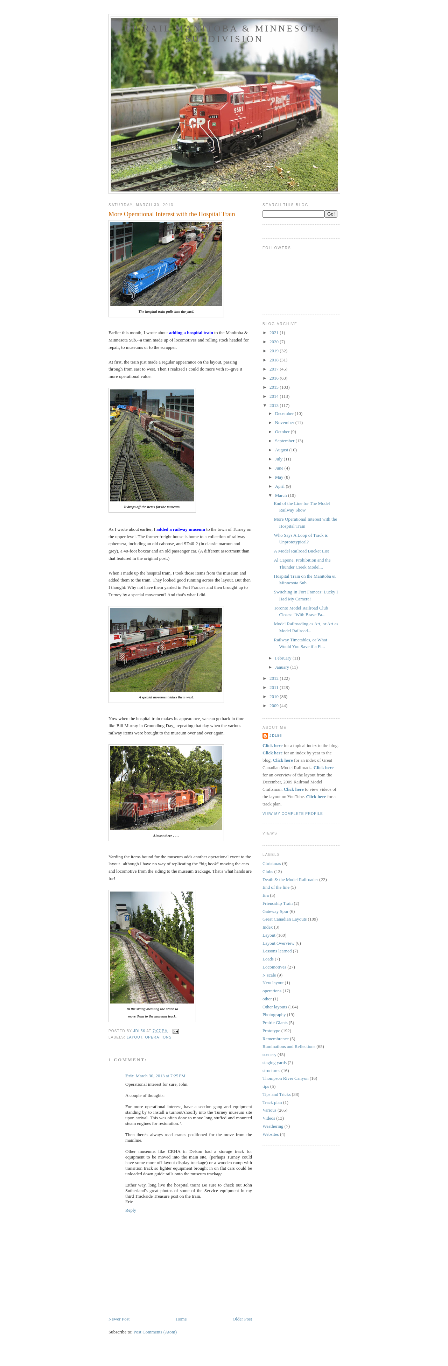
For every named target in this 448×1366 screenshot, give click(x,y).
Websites (270, 1134)
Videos (268, 1118)
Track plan (272, 1102)
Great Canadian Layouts (284, 919)
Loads (268, 959)
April (280, 486)
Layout (134, 1037)
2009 (275, 705)
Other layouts (274, 1006)
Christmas (271, 863)
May (280, 477)
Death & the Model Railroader (290, 879)
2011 (275, 687)
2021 (275, 332)
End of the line (275, 887)
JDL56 (276, 736)
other (267, 998)
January (282, 667)
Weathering (273, 1126)
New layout (273, 982)
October (283, 431)
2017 (275, 369)
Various (269, 1110)
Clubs (267, 871)
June (280, 468)
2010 (275, 696)
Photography (274, 1014)
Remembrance (275, 1038)
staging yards (274, 1062)
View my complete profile (292, 814)
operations (158, 1037)
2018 (275, 359)
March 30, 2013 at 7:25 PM (161, 1075)
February (284, 658)
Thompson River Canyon (285, 1078)
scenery (269, 1054)
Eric (129, 1075)
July (279, 459)
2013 (275, 405)
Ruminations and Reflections (288, 1046)
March (281, 495)
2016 (275, 378)
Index (267, 927)
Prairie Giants (275, 1022)
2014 (275, 396)
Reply (130, 1210)
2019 (275, 350)
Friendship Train (277, 903)
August (282, 449)
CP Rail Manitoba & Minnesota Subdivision (224, 33)
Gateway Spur (275, 911)
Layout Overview (278, 943)
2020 (275, 341)
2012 (275, 678)
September (285, 440)
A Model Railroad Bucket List (301, 551)
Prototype (271, 1030)
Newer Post (119, 1319)
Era (265, 895)
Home (181, 1319)
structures (271, 1070)
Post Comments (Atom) (155, 1332)
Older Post (242, 1319)
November (285, 422)
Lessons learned (277, 950)
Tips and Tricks (276, 1094)
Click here (272, 745)
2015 (275, 387)
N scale (269, 975)
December (285, 413)
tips (265, 1086)
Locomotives (274, 967)
